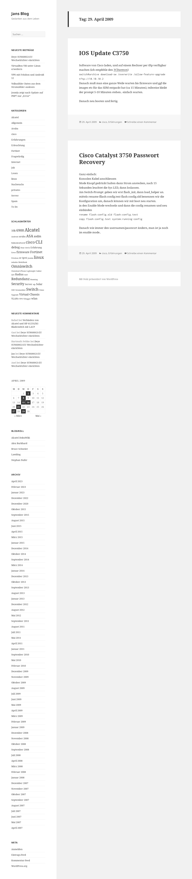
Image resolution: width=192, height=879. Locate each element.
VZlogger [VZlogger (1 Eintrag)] (27, 299)
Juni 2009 (16, 699)
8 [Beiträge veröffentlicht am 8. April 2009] (23, 397)
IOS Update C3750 (104, 53)
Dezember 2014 (19, 548)
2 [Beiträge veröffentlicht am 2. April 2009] (28, 393)
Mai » (38, 415)
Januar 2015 (17, 542)
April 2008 (17, 760)
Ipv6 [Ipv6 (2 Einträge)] (24, 257)
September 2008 (20, 749)
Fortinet (15, 150)
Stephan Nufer (19, 460)
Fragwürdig (17, 156)
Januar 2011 (17, 648)
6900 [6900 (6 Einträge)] (20, 230)
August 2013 (18, 593)
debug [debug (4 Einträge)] (15, 247)
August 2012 (18, 609)
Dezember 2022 (19, 498)
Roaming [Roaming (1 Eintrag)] (34, 279)
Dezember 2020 (19, 503)
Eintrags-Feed (18, 854)
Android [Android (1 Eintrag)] (14, 237)
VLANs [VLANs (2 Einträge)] (15, 298)
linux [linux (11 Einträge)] (39, 257)
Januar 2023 (17, 492)
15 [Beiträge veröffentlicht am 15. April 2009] (23, 402)
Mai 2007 (16, 822)
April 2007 (17, 827)
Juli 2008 (16, 755)
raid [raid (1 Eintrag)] (26, 275)
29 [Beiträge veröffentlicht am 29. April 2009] (23, 411)
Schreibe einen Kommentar (142, 121)
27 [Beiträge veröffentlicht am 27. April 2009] (13, 411)
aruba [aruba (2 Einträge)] (22, 236)
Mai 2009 (16, 704)
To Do (14, 206)
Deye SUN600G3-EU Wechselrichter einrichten (27, 345)
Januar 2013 (17, 598)
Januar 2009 (17, 727)
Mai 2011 (16, 637)
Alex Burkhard (19, 443)
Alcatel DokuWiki (20, 437)
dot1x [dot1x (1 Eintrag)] (27, 248)
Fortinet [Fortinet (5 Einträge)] (36, 252)
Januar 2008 (17, 777)
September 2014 (20, 559)
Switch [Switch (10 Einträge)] (32, 289)
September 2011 (20, 621)
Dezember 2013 (19, 576)
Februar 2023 (18, 486)
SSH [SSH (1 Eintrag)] (13, 290)
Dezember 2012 (19, 604)
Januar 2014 (17, 570)
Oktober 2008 (18, 743)
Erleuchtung (18, 145)
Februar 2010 (18, 665)
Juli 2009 (16, 693)
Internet (15, 162)
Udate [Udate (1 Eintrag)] (41, 290)
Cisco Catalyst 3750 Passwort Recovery (119, 158)
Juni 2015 (16, 525)
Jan (13, 353)
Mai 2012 (16, 615)
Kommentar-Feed (20, 860)
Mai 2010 (16, 660)
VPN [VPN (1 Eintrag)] (21, 299)
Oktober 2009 (18, 682)
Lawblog (16, 454)
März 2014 (17, 565)
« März (18, 415)
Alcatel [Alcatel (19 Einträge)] (32, 230)
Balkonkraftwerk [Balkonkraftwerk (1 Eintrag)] (18, 243)
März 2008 (17, 766)
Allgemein (16, 122)
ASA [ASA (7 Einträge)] (29, 236)
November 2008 (20, 738)
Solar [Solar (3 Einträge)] (39, 284)
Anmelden (17, 849)
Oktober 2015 (18, 509)
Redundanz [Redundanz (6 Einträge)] (20, 279)
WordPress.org (19, 866)
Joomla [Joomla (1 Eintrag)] (30, 258)
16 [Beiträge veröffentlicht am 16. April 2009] (28, 402)
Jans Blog (20, 13)
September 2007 (20, 799)
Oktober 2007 (18, 794)
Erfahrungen (18, 139)
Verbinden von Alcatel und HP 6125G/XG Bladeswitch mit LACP (25, 323)
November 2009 (20, 676)
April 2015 (17, 531)
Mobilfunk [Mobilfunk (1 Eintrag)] (22, 262)
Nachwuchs (17, 184)
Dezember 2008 (19, 732)
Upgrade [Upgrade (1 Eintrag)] (15, 295)
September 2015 (20, 514)
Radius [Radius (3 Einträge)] (19, 274)
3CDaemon (121, 70)
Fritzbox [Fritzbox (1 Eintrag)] (14, 258)
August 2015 (18, 520)
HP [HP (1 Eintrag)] (20, 258)
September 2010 (20, 654)
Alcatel (15, 117)
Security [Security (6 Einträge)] (17, 284)
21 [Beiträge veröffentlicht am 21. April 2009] (18, 406)
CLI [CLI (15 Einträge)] (38, 242)
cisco (13, 134)
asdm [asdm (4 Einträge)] (37, 236)
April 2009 (17, 710)
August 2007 (18, 805)
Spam (14, 201)
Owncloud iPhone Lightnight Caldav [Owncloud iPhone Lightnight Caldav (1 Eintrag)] (26, 271)
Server (15, 195)
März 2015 (17, 537)
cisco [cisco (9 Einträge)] (30, 242)
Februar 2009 (18, 721)
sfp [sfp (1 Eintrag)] (34, 284)
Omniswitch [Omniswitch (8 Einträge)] (21, 266)
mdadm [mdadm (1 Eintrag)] (14, 262)
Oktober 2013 (18, 581)
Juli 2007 (16, 811)
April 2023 (17, 481)
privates (15, 189)
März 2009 (17, 716)
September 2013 (20, 587)
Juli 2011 (16, 632)
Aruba (14, 128)
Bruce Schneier (19, 448)
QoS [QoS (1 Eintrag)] (13, 275)
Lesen (14, 173)
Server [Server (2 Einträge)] (28, 284)
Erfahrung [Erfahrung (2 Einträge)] (36, 247)
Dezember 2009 (19, 671)
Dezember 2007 (19, 783)
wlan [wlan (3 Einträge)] (34, 298)
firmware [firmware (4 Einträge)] (23, 252)
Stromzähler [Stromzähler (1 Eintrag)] (20, 290)
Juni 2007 (16, 816)
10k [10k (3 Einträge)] (13, 230)
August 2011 (18, 626)
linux (14, 178)
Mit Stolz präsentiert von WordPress (98, 279)
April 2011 (17, 643)
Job (13, 167)
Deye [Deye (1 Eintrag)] (22, 248)
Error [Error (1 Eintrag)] (13, 252)
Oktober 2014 (18, 553)
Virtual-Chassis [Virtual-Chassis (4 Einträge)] (29, 294)
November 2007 (20, 788)
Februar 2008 (18, 771)
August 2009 (18, 688)
